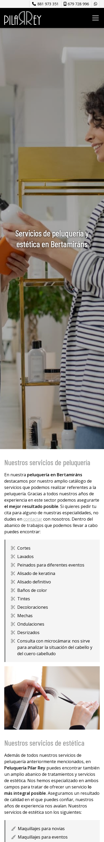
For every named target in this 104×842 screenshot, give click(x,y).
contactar (32, 519)
